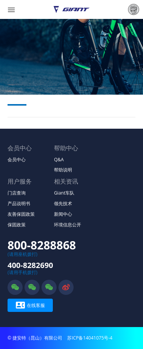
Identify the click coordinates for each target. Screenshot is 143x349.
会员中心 (17, 159)
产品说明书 (19, 203)
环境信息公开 (67, 224)
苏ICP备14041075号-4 (89, 338)
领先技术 (63, 203)
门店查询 (17, 193)
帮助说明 (63, 170)
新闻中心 (63, 214)
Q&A (59, 159)
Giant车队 (64, 193)
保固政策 (17, 224)
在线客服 (30, 305)
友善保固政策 (21, 214)
